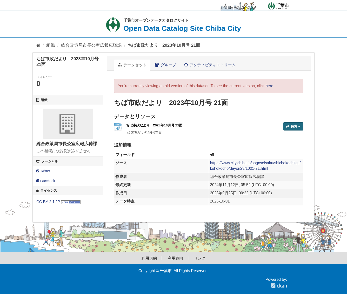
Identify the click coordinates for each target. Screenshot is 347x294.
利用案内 (175, 258)
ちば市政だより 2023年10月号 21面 (164, 45)
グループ (165, 65)
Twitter (43, 171)
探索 (293, 126)
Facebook (45, 181)
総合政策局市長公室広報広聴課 (91, 45)
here (269, 86)
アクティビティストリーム (210, 65)
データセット (132, 65)
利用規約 (149, 258)
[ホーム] (38, 45)
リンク (200, 258)
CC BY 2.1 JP (48, 202)
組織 (50, 45)
